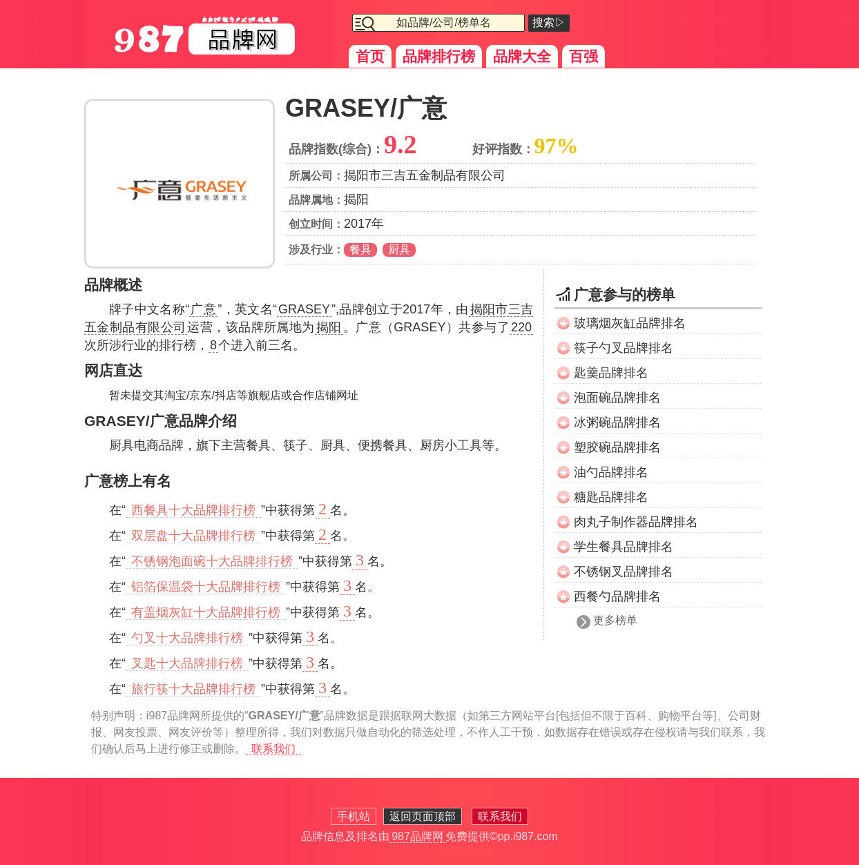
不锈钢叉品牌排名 (623, 572)
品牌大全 (522, 56)
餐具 (360, 249)
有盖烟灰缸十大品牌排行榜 (205, 612)
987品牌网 (417, 836)
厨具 (399, 249)
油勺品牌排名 (611, 472)
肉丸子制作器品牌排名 (636, 522)
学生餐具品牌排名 (623, 547)
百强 (583, 56)
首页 (370, 56)
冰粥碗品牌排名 (617, 422)
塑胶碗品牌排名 (617, 447)
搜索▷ (549, 22)
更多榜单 (615, 620)
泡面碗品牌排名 (617, 398)
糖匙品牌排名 (611, 497)
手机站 (353, 816)
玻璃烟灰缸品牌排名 (630, 323)
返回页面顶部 (422, 816)
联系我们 (273, 749)
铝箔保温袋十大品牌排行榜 (205, 587)
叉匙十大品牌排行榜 (187, 663)
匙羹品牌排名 (611, 373)
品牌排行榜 (439, 56)
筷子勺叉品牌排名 (623, 348)
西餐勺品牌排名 (617, 596)
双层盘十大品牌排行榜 (193, 536)
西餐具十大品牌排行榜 (193, 510)
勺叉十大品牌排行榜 (187, 638)
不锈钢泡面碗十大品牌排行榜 (212, 561)
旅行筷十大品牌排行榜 (193, 689)
